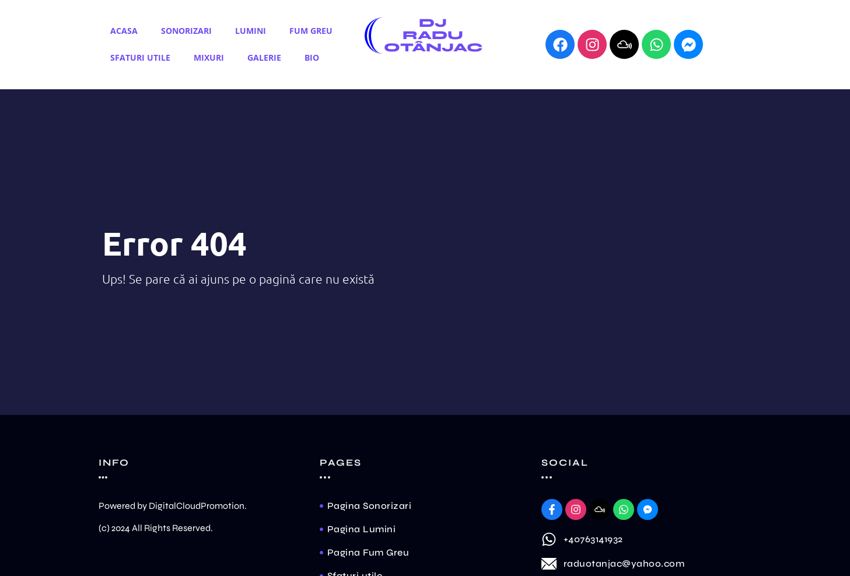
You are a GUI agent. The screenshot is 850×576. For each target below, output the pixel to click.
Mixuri (209, 57)
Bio (312, 57)
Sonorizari (186, 30)
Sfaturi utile (140, 57)
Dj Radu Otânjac (433, 35)
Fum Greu (311, 30)
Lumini (250, 30)
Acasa (124, 30)
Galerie (264, 57)
